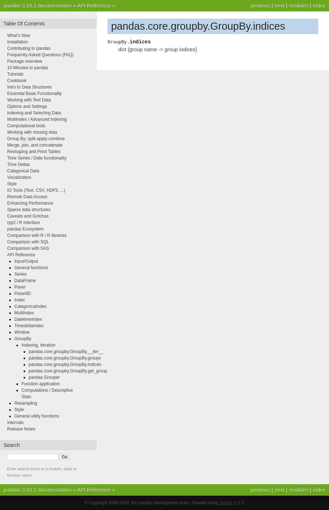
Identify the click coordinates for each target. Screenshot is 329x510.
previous (260, 6)
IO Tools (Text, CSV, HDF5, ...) (36, 190)
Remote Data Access (27, 196)
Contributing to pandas (29, 48)
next (279, 6)
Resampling (25, 403)
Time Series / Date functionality (37, 158)
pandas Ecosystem (25, 229)
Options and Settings (27, 106)
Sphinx (226, 502)
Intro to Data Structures (29, 87)
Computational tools (26, 125)
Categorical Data (23, 170)
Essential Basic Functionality (34, 93)
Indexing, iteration (39, 345)
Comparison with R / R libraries (36, 235)
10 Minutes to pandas (27, 67)
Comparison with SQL (28, 241)
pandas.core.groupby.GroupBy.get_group (68, 370)
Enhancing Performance (30, 203)
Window (22, 332)
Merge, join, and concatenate (35, 145)
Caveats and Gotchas (27, 216)
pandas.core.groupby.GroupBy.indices (65, 364)
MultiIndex (24, 312)
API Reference (94, 6)
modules (298, 6)
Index (19, 299)
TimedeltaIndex (29, 325)
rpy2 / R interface (23, 222)
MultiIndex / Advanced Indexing (37, 119)
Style (12, 183)
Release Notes (21, 429)
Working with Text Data (29, 100)
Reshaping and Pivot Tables (34, 151)
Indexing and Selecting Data (34, 112)
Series (20, 274)
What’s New (18, 35)
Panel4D (22, 293)
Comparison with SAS (28, 248)
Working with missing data (32, 132)
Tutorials (15, 74)
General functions (31, 267)
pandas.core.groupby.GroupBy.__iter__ (66, 351)
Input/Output (26, 261)
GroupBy (22, 338)
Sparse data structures (29, 209)
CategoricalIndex (30, 306)
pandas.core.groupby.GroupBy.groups (65, 358)
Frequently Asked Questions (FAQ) (40, 54)
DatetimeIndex (28, 319)
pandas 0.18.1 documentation (38, 6)
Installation (17, 41)
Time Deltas (18, 164)
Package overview (24, 61)
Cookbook (17, 80)
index (319, 6)
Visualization (19, 177)
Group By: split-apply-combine (36, 138)
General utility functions (36, 416)
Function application (41, 383)
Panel (19, 287)
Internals (15, 422)
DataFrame (25, 280)
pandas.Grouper (44, 377)
